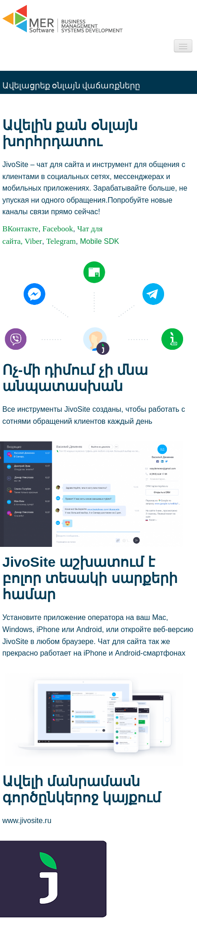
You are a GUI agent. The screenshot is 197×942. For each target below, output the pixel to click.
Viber (33, 241)
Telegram (61, 241)
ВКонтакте (20, 228)
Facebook (58, 228)
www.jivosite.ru (26, 820)
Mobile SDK (99, 241)
